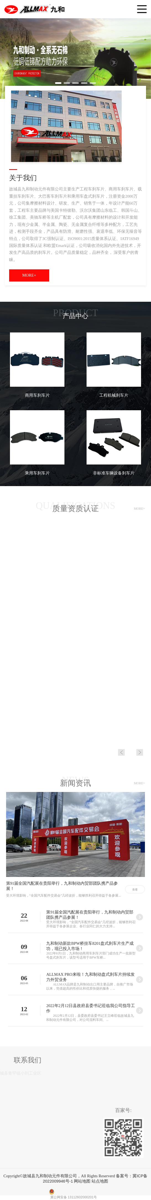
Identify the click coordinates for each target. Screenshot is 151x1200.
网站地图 (82, 1181)
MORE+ (29, 275)
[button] (58, 83)
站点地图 (100, 1181)
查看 (135, 889)
